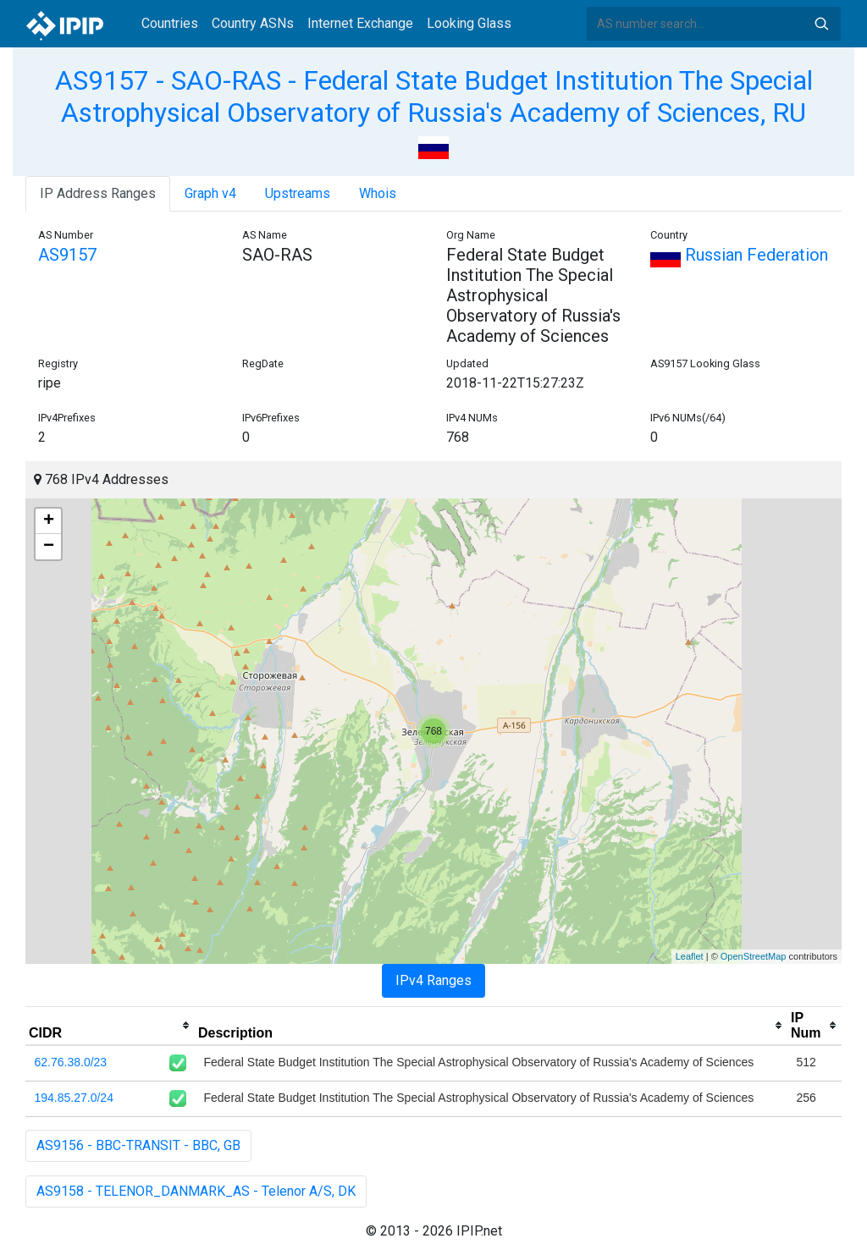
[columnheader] (110, 1025)
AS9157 (67, 255)
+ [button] (48, 521)
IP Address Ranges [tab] (98, 193)
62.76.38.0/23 (71, 1062)
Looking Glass (469, 23)
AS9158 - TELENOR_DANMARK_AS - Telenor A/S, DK (196, 1191)
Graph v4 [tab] (210, 193)
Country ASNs (253, 23)
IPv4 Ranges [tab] (433, 980)
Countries (169, 23)
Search (821, 23)
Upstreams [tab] (297, 193)
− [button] (48, 546)
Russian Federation (739, 255)
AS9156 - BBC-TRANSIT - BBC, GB (138, 1145)
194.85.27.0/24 (74, 1097)
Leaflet (690, 956)
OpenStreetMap (754, 956)
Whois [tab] (377, 193)
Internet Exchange (360, 23)
